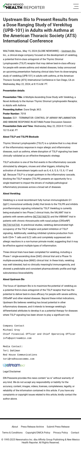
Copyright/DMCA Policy (38, 432)
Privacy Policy (60, 432)
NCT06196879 (41, 216)
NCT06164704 (11, 225)
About (15, 426)
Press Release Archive (32, 426)
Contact (75, 432)
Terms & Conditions (12, 432)
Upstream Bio (68, 51)
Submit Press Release (58, 426)
